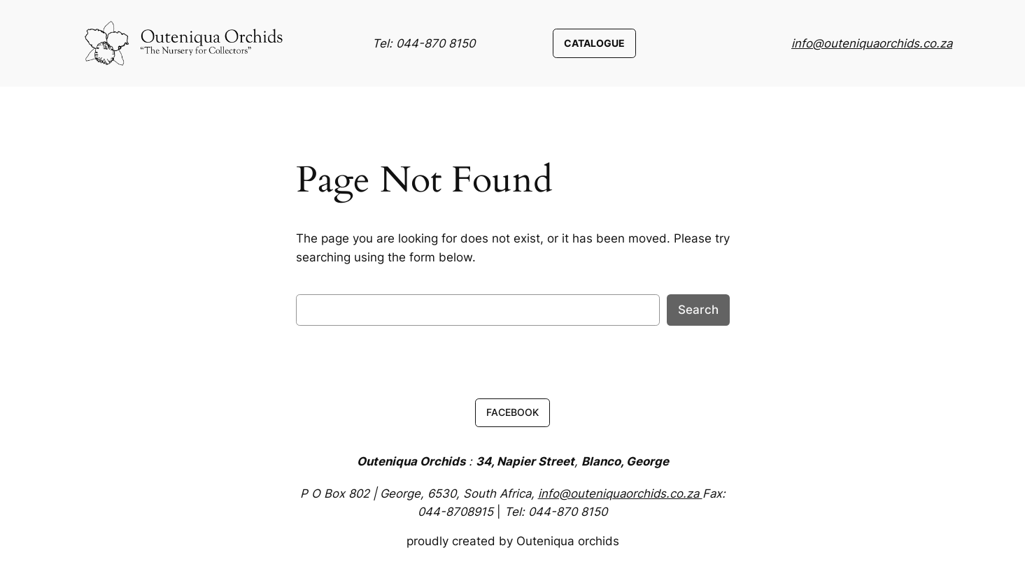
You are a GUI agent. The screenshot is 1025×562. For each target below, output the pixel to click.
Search (698, 310)
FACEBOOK (512, 412)
